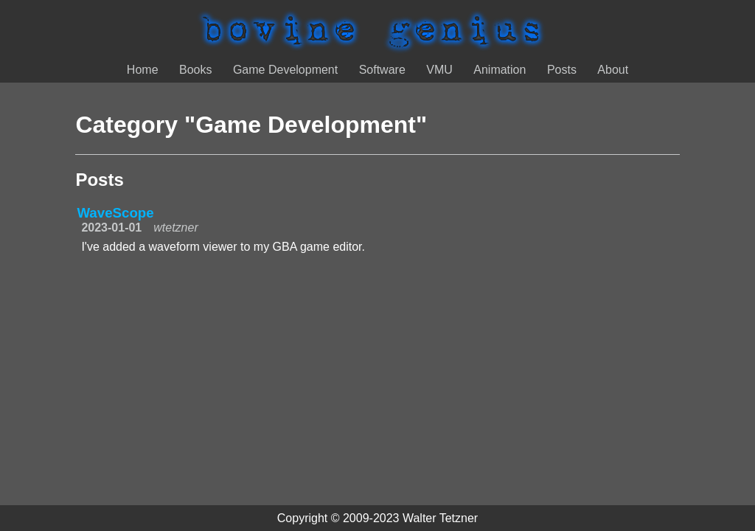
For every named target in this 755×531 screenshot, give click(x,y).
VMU (439, 69)
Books (195, 69)
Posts (562, 69)
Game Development (285, 69)
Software (382, 69)
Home (143, 69)
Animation (499, 69)
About (612, 69)
